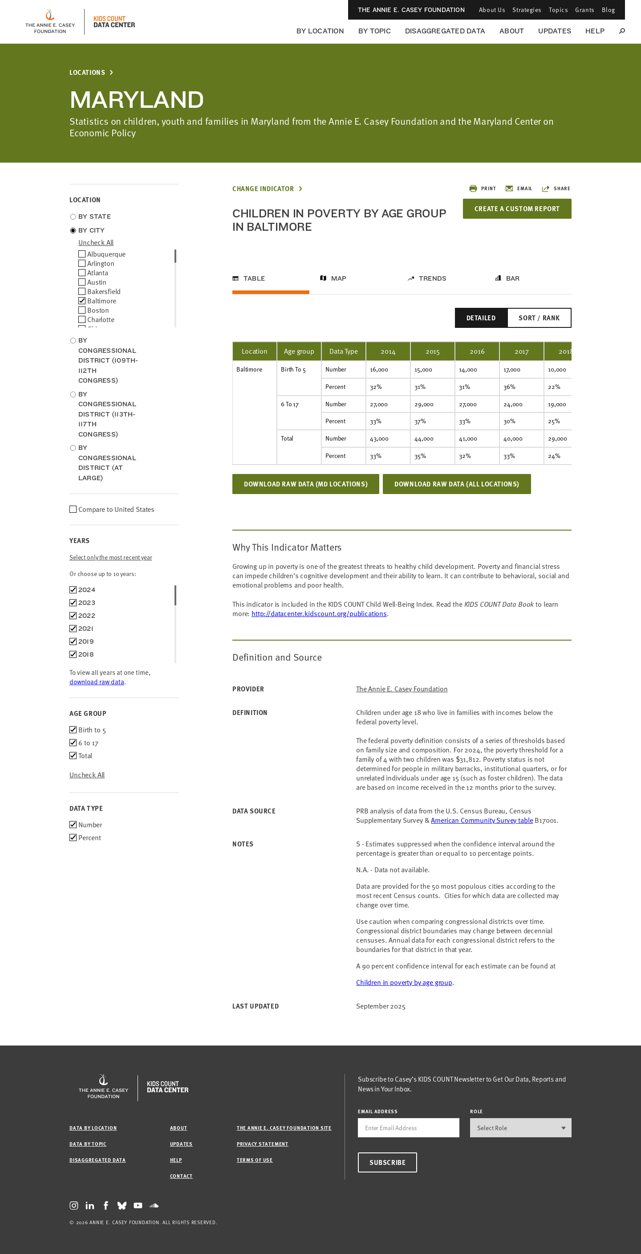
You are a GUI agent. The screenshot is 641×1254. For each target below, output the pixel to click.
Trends (432, 278)
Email (518, 188)
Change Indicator (263, 188)
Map (339, 278)
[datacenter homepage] (114, 22)
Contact (181, 1175)
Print (482, 188)
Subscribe (387, 1162)
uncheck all (96, 242)
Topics (558, 9)
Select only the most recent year (110, 557)
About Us (492, 9)
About (511, 31)
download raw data (96, 681)
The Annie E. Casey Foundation (411, 9)
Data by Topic (87, 1143)
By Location (320, 31)
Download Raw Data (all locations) (456, 484)
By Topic (374, 31)
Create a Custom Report (517, 208)
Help (594, 31)
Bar (513, 278)
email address (378, 1111)
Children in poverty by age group (404, 982)
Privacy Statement (262, 1143)
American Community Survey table (482, 820)
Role (476, 1111)
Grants (584, 9)
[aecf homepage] (50, 21)
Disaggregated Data (445, 31)
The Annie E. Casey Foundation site (284, 1127)
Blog (608, 9)
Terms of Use (255, 1159)
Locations (87, 72)
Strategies (527, 9)
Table (254, 278)
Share (556, 188)
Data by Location (93, 1127)
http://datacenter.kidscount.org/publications (319, 613)
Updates (554, 31)
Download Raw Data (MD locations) (306, 484)
